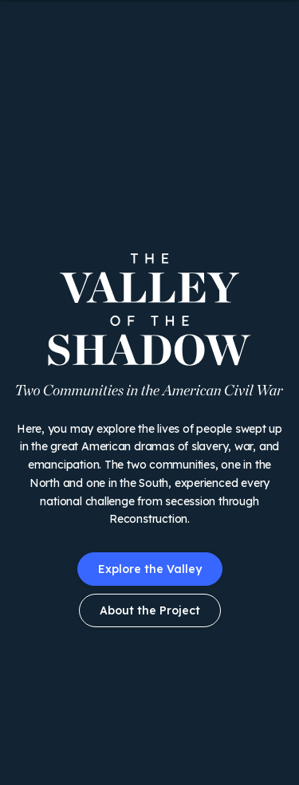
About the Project (150, 610)
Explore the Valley (150, 569)
